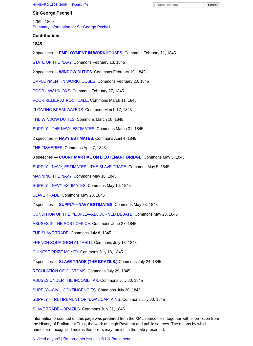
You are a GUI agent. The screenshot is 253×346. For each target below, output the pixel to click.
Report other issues (80, 339)
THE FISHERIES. (48, 148)
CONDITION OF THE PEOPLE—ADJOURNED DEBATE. (83, 214)
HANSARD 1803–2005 (50, 4)
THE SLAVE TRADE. (51, 233)
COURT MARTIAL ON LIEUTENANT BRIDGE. (101, 157)
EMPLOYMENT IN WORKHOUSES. (91, 53)
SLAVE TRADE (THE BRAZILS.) (88, 262)
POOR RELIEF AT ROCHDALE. (61, 100)
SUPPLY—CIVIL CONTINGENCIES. (65, 290)
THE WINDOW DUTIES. (54, 119)
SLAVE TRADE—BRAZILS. (57, 309)
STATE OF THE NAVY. (52, 62)
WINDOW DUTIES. (76, 72)
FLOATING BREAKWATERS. (58, 110)
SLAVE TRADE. (47, 195)
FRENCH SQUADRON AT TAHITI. (63, 243)
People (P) (80, 4)
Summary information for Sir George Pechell (71, 27)
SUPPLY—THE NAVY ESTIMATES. (64, 129)
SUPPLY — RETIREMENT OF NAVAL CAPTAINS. (77, 299)
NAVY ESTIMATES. (76, 138)
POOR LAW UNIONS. (52, 91)
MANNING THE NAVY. (52, 176)
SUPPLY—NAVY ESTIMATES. (59, 185)
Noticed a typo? (46, 339)
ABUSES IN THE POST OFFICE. (62, 224)
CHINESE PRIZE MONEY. (56, 252)
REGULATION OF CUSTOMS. (59, 271)
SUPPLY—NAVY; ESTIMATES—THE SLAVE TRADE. (80, 167)
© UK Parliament (115, 339)
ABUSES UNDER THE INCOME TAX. (66, 280)
